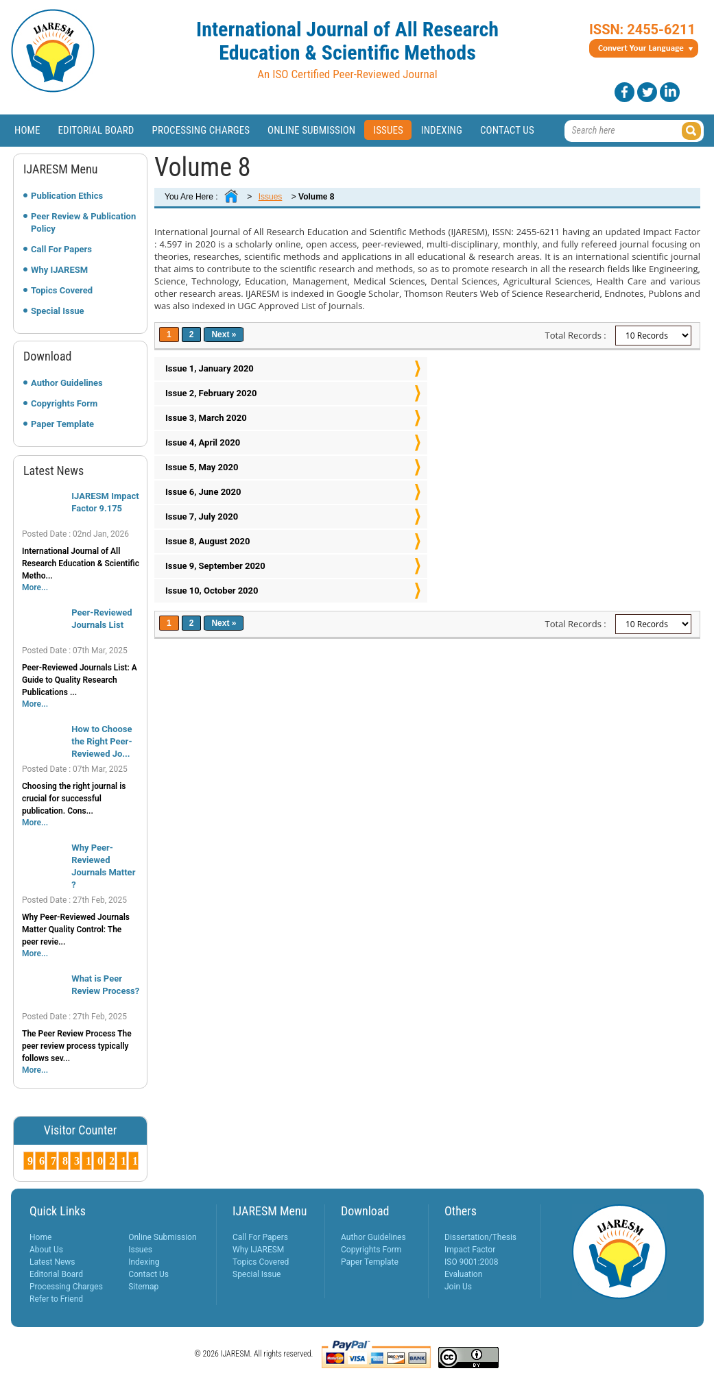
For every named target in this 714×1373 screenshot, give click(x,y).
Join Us (458, 1286)
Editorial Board (96, 130)
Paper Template (62, 424)
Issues (388, 130)
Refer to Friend (56, 1299)
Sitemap (143, 1286)
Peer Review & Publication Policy (83, 222)
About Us (46, 1249)
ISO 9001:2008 (471, 1262)
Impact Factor (469, 1249)
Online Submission (311, 130)
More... (35, 587)
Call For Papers (61, 249)
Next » (223, 334)
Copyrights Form (64, 403)
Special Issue (57, 311)
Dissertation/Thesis (480, 1237)
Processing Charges (201, 130)
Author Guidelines (67, 383)
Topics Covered (62, 290)
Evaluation (463, 1274)
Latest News (52, 1262)
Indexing (441, 130)
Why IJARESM (59, 270)
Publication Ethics (67, 196)
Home (27, 130)
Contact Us (507, 130)
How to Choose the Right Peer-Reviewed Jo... (101, 741)
